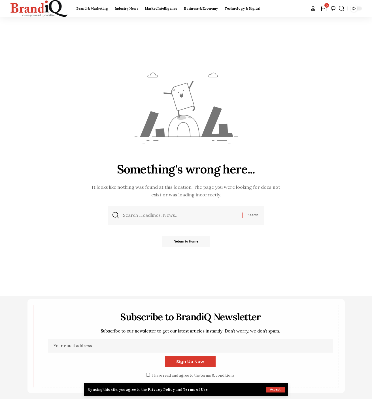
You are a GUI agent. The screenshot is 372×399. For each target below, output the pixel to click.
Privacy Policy (161, 389)
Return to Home (186, 241)
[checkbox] (148, 375)
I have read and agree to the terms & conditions (193, 375)
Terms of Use (195, 389)
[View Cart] (324, 8)
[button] (275, 389)
